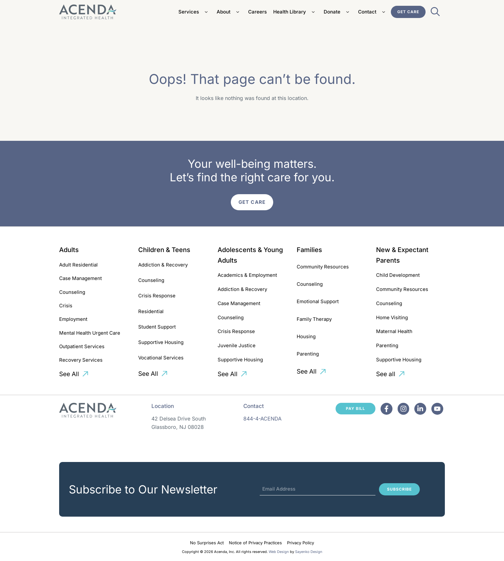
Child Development (398, 275)
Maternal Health (394, 331)
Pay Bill (355, 408)
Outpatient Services (81, 346)
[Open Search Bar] (435, 13)
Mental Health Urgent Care (89, 333)
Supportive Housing (161, 342)
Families (309, 250)
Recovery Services (81, 360)
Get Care (408, 11)
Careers (257, 12)
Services (194, 12)
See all (385, 374)
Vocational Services (161, 358)
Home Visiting (392, 317)
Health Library (295, 12)
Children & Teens (164, 250)
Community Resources (323, 267)
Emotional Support (318, 301)
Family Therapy (314, 319)
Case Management (80, 278)
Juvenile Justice (237, 345)
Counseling (72, 292)
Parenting (308, 354)
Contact (373, 12)
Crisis (65, 306)
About (229, 12)
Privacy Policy (300, 542)
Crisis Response (157, 296)
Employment (73, 319)
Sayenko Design (308, 551)
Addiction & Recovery (163, 265)
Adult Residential (78, 265)
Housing (306, 336)
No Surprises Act (207, 542)
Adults (69, 250)
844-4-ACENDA (262, 418)
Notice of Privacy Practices (255, 542)
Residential (151, 311)
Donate (338, 12)
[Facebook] (386, 409)
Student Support (157, 327)
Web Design (279, 551)
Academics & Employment (247, 275)
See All (69, 374)
